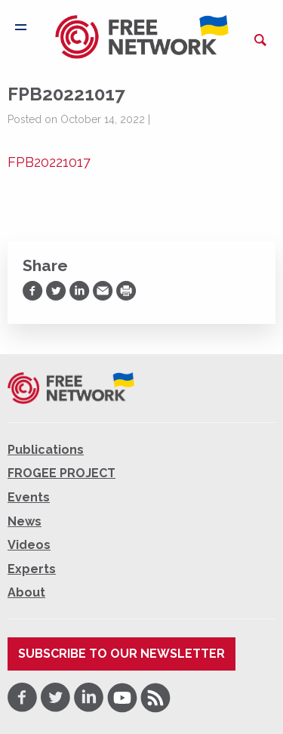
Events (29, 497)
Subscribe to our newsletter (121, 653)
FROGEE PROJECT (61, 473)
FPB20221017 (49, 162)
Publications (46, 450)
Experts (32, 569)
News (25, 521)
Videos (29, 545)
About (26, 592)
